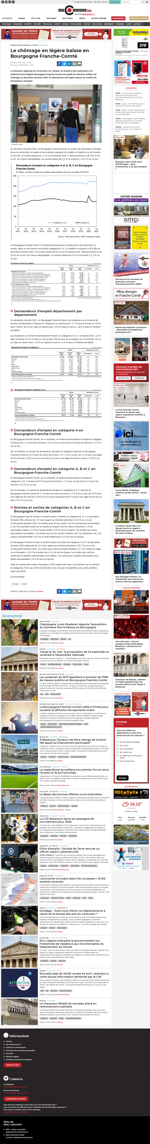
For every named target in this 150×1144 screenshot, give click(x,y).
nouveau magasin (63, 806)
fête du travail (77, 664)
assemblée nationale (54, 664)
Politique (60, 649)
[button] (142, 2)
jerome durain (52, 724)
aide (42, 991)
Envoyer (122, 778)
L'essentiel (131, 88)
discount (52, 806)
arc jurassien (45, 898)
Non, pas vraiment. (126, 749)
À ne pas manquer (131, 588)
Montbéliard (45, 767)
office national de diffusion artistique (70, 724)
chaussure (44, 1018)
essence (52, 928)
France (43, 649)
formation (63, 836)
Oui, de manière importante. (130, 742)
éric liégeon (44, 961)
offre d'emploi (75, 866)
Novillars (44, 791)
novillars (74, 806)
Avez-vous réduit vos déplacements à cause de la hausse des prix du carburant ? (130, 734)
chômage (15, 584)
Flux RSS (9, 1053)
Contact (9, 1041)
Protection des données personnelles (20, 1050)
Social (59, 971)
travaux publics (55, 694)
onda (86, 724)
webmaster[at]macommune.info (16, 1112)
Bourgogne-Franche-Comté (24, 45)
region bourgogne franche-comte (51, 727)
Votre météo (131, 787)
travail (86, 664)
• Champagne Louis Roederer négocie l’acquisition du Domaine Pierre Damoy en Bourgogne (130, 121)
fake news (54, 991)
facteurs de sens (63, 757)
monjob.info (64, 866)
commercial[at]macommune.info (16, 1093)
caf (47, 991)
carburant (44, 928)
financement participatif (78, 757)
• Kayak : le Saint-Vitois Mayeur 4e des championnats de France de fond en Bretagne (130, 112)
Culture (68, 704)
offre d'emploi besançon (89, 866)
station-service (61, 928)
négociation (54, 639)
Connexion (139, 378)
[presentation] (115, 601)
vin (69, 639)
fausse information (65, 991)
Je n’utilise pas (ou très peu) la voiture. (131, 757)
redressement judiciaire (73, 1018)
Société (65, 767)
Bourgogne (45, 621)
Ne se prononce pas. (127, 761)
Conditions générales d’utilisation (19, 1060)
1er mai (43, 664)
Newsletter (12, 1065)
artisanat (43, 757)
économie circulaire (57, 898)
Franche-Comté (46, 876)
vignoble (63, 639)
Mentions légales (12, 1057)
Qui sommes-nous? (13, 1044)
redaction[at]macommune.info (15, 1087)
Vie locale (63, 737)
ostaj (84, 898)
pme (46, 694)
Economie (43, 45)
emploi (24, 584)
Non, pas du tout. (126, 752)
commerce (67, 664)
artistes (43, 724)
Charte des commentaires (16, 1047)
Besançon (44, 737)
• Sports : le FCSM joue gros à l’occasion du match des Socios (130, 105)
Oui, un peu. (124, 745)
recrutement (72, 836)
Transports (61, 908)
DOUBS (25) (44, 938)
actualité (53, 791)
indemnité (62, 961)
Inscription (123, 378)
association (44, 836)
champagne (44, 639)
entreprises (54, 836)
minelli (61, 1018)
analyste (43, 866)
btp (42, 694)
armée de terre (53, 866)
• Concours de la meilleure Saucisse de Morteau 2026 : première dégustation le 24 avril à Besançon (129, 96)
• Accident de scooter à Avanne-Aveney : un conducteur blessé (128, 129)
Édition (78, 14)
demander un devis (15, 1099)
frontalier (53, 961)
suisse (90, 898)
